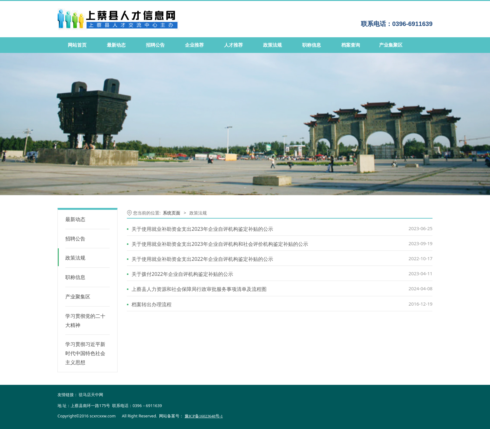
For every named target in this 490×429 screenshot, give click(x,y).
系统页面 (171, 213)
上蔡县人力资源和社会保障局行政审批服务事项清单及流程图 (199, 289)
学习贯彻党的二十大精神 (85, 320)
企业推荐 (194, 45)
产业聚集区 (77, 296)
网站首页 (77, 45)
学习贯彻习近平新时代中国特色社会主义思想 (85, 353)
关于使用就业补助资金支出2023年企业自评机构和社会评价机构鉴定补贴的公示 (220, 243)
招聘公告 (155, 45)
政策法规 (272, 45)
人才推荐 (233, 45)
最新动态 (116, 45)
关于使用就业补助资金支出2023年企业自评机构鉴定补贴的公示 (202, 228)
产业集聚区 (390, 45)
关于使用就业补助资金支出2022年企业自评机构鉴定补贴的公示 (202, 259)
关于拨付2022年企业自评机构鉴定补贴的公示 (182, 274)
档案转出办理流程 (152, 304)
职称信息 (311, 45)
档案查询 (350, 45)
